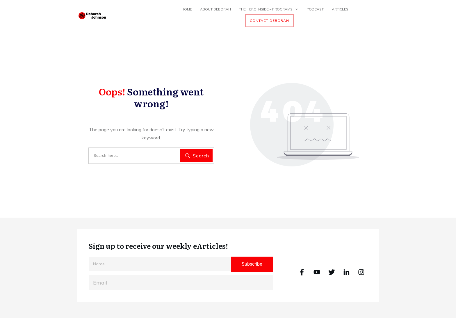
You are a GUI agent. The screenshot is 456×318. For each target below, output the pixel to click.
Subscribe (252, 264)
